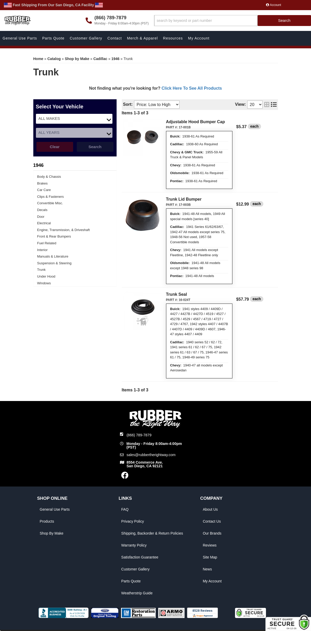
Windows (44, 283)
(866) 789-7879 (138, 435)
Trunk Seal (176, 294)
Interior (42, 250)
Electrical (44, 223)
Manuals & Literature (52, 256)
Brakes (42, 183)
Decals (42, 210)
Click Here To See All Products (192, 88)
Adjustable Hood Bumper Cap (195, 122)
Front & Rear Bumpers (54, 236)
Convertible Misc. (50, 203)
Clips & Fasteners (50, 197)
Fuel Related (46, 243)
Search (94, 146)
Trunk (41, 270)
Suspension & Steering (54, 263)
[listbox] (74, 119)
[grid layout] (267, 105)
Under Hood (46, 276)
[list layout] (274, 105)
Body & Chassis (49, 177)
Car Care (44, 190)
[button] (232, 20)
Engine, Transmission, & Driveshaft (63, 230)
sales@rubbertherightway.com (150, 455)
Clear (55, 146)
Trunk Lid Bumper (184, 199)
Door (41, 217)
